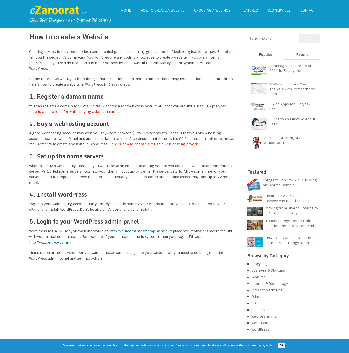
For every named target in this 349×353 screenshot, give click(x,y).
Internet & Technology (269, 283)
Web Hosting (262, 323)
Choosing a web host (213, 10)
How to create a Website (162, 10)
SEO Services (279, 10)
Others (256, 296)
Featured (250, 10)
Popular (265, 54)
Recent (302, 54)
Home (126, 10)
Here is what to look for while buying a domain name (73, 111)
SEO (254, 303)
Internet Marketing (267, 290)
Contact (307, 10)
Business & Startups (268, 270)
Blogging (259, 264)
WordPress (260, 329)
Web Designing (264, 316)
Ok (281, 345)
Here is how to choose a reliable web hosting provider (154, 144)
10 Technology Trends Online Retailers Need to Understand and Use (289, 226)
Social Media (262, 310)
